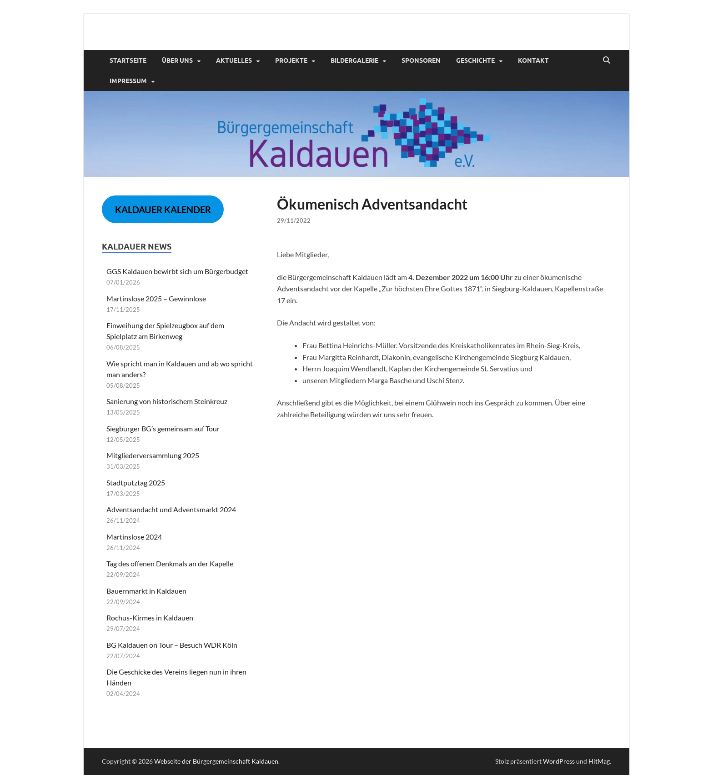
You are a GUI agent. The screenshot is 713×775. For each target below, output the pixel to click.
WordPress (559, 761)
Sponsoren (421, 60)
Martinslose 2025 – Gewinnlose (156, 298)
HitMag (599, 761)
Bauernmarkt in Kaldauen (146, 590)
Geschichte (475, 60)
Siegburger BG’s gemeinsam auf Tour (163, 428)
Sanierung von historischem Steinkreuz (166, 401)
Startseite (128, 60)
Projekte (291, 60)
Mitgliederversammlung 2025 (152, 455)
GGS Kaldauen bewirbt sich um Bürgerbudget (177, 271)
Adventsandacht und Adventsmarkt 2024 (171, 509)
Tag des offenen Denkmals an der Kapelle (169, 563)
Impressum (128, 81)
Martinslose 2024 (134, 536)
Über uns (177, 60)
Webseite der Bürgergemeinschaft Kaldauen (216, 761)
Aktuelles (234, 60)
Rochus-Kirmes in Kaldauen (149, 617)
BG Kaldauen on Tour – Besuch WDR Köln (171, 644)
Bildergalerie (354, 60)
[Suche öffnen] (606, 60)
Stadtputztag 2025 (135, 482)
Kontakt (533, 60)
